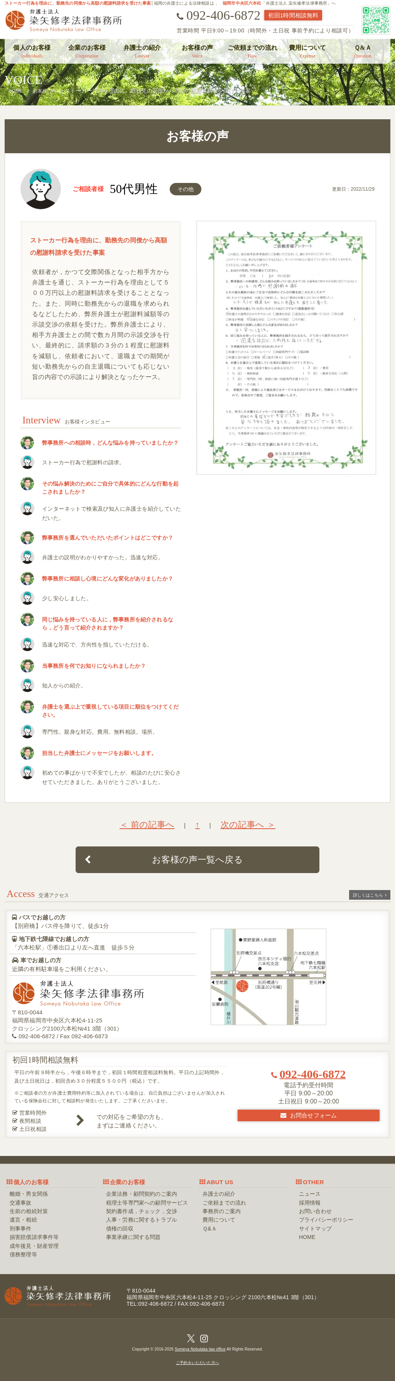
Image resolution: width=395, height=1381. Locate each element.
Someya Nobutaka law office (200, 1349)
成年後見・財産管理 (34, 1246)
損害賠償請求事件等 (34, 1237)
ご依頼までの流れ (252, 51)
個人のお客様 (32, 51)
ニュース (310, 1194)
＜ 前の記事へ (147, 824)
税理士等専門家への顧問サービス (147, 1203)
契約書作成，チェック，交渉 (141, 1211)
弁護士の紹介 (142, 51)
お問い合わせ (315, 1211)
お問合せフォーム (308, 1115)
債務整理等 (23, 1254)
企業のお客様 (87, 51)
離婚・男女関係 (29, 1194)
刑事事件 (21, 1228)
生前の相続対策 (29, 1211)
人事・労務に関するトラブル (141, 1220)
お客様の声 (197, 51)
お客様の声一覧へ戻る (163, 860)
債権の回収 (119, 1228)
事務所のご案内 (222, 1211)
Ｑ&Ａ (362, 51)
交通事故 (21, 1203)
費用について (307, 51)
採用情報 (310, 1203)
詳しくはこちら (370, 895)
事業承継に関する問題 (133, 1237)
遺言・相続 (23, 1220)
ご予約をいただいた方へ (197, 1363)
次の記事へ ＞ (248, 824)
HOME (307, 1237)
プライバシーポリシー (326, 1220)
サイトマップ (315, 1228)
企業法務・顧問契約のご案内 (141, 1194)
